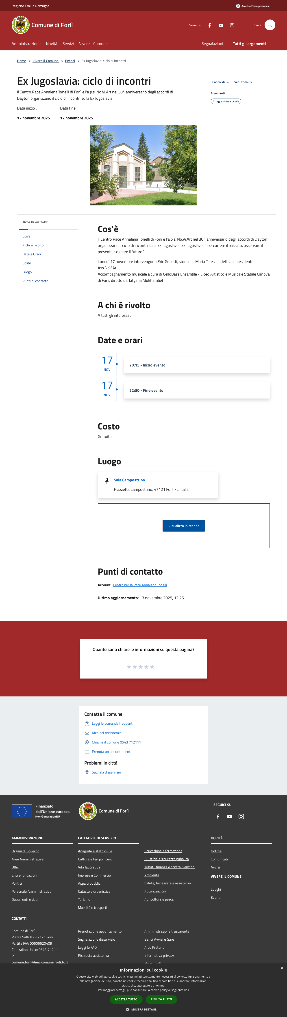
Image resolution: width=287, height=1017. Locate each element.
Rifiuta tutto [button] (161, 999)
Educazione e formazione (163, 850)
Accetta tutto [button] (126, 999)
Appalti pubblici (89, 883)
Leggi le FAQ (87, 947)
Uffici (16, 867)
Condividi (221, 82)
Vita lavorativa (89, 867)
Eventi (70, 60)
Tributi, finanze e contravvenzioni (169, 867)
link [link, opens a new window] (186, 990)
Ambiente (151, 875)
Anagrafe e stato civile (95, 851)
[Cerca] (270, 24)
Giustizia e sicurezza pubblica (166, 859)
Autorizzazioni (155, 891)
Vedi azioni (244, 82)
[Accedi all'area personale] (252, 6)
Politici (17, 883)
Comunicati (219, 859)
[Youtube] (218, 25)
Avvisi (215, 867)
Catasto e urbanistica (94, 891)
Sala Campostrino (129, 480)
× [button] (282, 968)
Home (21, 60)
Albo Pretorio (154, 947)
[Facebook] (207, 25)
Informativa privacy (159, 955)
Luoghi (216, 889)
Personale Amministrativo (31, 891)
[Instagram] (230, 25)
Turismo (84, 899)
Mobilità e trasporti (92, 907)
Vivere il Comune (46, 60)
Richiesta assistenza (93, 955)
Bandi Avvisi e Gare (159, 939)
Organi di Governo (25, 851)
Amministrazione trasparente (166, 931)
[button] (143, 1009)
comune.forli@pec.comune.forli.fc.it (40, 962)
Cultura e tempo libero (95, 859)
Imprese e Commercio (94, 875)
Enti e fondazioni (24, 875)
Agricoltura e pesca (159, 899)
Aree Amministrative (27, 859)
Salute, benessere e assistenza (167, 883)
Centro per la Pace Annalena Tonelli (140, 585)
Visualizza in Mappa (183, 525)
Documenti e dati (25, 899)
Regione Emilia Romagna (31, 6)
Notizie (216, 851)
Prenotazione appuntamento (100, 931)
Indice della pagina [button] (35, 222)
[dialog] (143, 990)
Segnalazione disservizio (96, 939)
